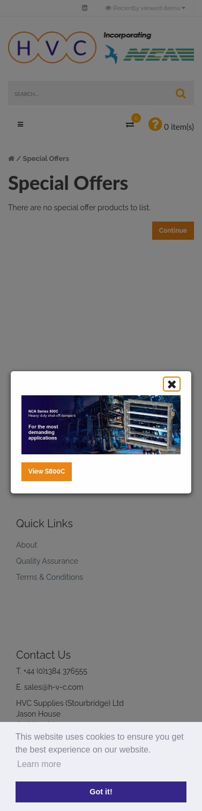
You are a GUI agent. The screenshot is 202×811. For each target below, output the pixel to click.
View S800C (46, 471)
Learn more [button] (39, 764)
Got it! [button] (100, 791)
